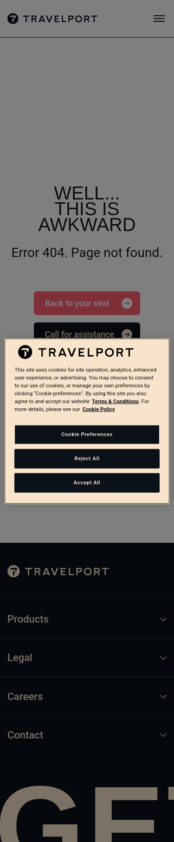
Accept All (87, 482)
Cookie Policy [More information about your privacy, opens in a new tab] (99, 409)
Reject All (86, 458)
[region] (86, 421)
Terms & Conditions (115, 401)
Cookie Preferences (86, 434)
